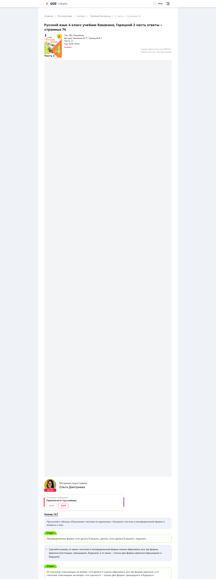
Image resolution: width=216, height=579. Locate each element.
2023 (63, 505)
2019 (51, 505)
